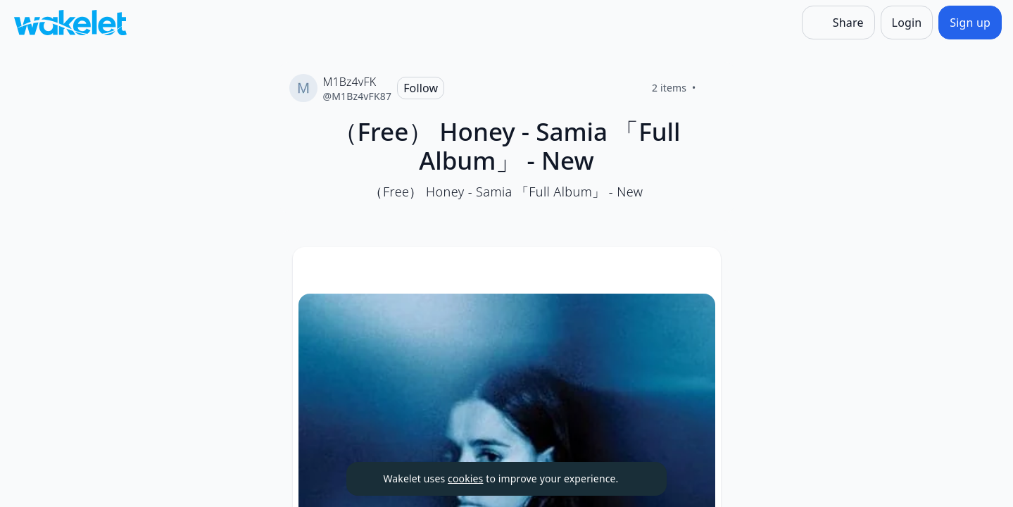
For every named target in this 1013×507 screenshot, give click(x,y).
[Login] (907, 22)
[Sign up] (970, 22)
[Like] (713, 88)
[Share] (838, 22)
